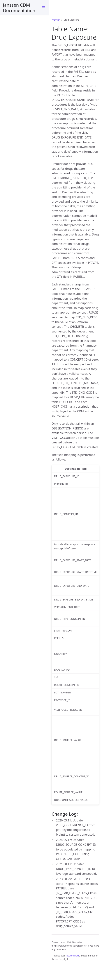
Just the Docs (72, 955)
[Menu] (43, 7)
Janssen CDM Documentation (19, 7)
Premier (56, 19)
